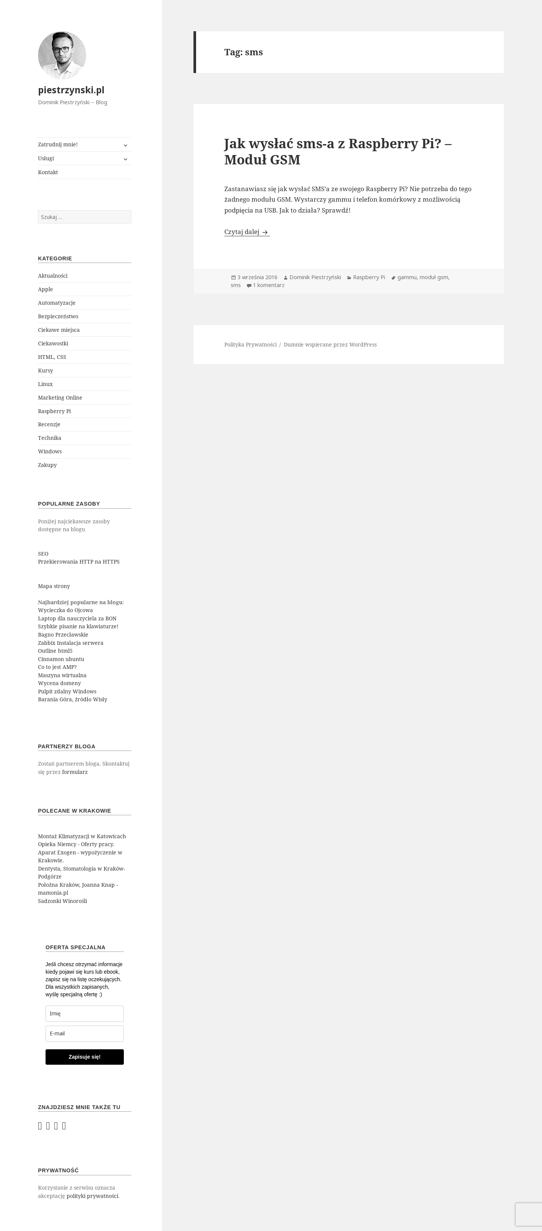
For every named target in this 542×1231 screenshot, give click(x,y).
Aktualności (52, 275)
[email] (85, 1034)
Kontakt (48, 172)
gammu (407, 277)
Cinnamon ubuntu (61, 659)
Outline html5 (55, 650)
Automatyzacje (57, 302)
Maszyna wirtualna (62, 675)
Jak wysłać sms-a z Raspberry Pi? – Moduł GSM (338, 151)
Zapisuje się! (84, 1057)
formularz (75, 771)
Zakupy (47, 464)
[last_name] (85, 1014)
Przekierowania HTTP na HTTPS (79, 561)
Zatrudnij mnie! (58, 144)
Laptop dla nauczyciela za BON (77, 618)
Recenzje (49, 424)
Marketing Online (60, 397)
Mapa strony (54, 586)
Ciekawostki (53, 343)
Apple (45, 289)
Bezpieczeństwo (58, 316)
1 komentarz (269, 285)
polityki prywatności (92, 1195)
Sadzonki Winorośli (62, 900)
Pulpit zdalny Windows (67, 691)
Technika (49, 437)
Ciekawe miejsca (59, 329)
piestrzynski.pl (71, 90)
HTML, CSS (52, 356)
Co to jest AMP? (57, 666)
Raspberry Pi (54, 411)
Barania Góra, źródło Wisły (72, 699)
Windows (50, 451)
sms (236, 285)
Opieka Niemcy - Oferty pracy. (76, 844)
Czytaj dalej (247, 231)
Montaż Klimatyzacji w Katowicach (82, 836)
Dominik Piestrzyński (315, 277)
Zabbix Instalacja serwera (71, 642)
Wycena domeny (59, 683)
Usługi (46, 158)
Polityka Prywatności (250, 344)
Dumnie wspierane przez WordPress (330, 344)
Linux (45, 384)
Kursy (45, 370)
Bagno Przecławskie (63, 634)
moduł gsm (434, 277)
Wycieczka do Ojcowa (65, 610)
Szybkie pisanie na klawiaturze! (78, 626)
